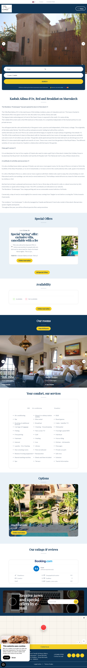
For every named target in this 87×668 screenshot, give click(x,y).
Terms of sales (48, 664)
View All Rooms (43, 328)
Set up (14, 657)
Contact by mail (57, 656)
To (45, 69)
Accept (6, 657)
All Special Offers (42, 272)
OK (76, 602)
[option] (43, 43)
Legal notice (37, 664)
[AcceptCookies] (3, 664)
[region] (15, 648)
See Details (6, 384)
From (8, 69)
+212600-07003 (58, 654)
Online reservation (24, 260)
